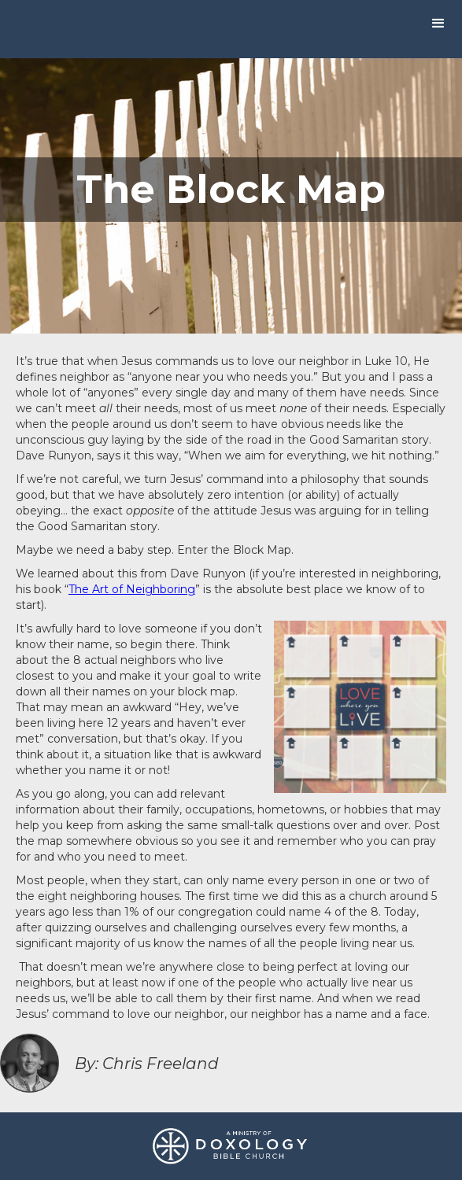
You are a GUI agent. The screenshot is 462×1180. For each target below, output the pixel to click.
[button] (438, 23)
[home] (4, 26)
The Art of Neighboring (131, 589)
